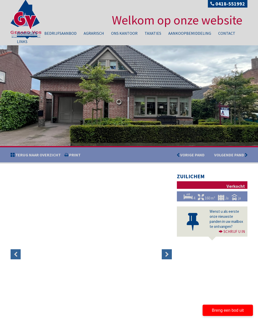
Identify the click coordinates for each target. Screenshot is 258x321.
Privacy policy (19, 317)
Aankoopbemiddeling (189, 33)
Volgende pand (230, 154)
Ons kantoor (124, 33)
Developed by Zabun (60, 317)
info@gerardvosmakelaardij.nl (39, 306)
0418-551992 (227, 4)
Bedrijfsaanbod (60, 33)
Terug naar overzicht (38, 154)
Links (22, 41)
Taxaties (153, 33)
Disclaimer (37, 317)
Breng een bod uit (228, 310)
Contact (226, 33)
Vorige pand (192, 154)
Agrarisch (94, 33)
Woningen (27, 33)
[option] (28, 184)
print (74, 154)
